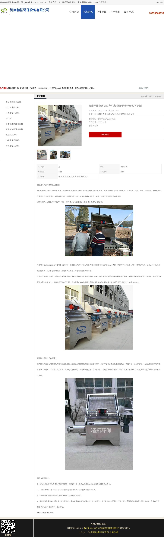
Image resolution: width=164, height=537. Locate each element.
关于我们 (115, 11)
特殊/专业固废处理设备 (124, 114)
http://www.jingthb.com (45, 513)
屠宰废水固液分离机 (14, 124)
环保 (100, 114)
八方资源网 (91, 532)
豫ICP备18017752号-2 (91, 528)
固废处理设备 (108, 114)
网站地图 (115, 532)
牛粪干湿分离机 (12, 146)
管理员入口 (107, 532)
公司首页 (74, 11)
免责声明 (99, 532)
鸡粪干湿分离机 (12, 140)
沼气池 (8, 118)
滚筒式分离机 (11, 135)
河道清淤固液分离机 (14, 129)
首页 (151, 96)
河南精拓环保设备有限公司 (109, 528)
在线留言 (105, 134)
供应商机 (88, 11)
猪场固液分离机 (12, 107)
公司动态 (129, 11)
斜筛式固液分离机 (13, 102)
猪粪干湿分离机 (12, 113)
